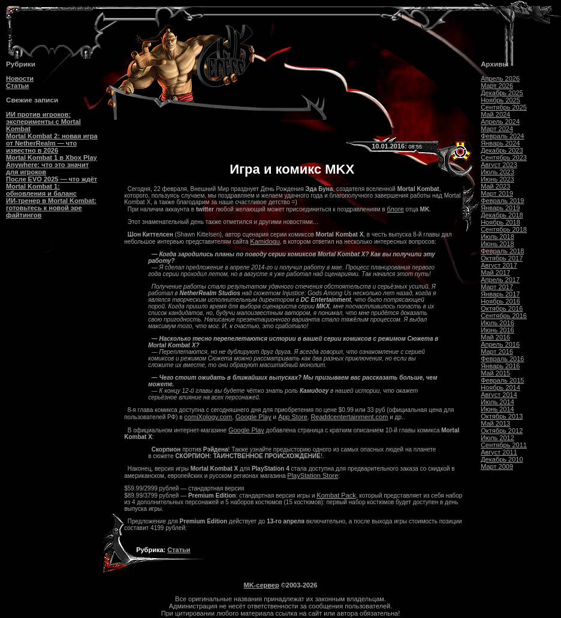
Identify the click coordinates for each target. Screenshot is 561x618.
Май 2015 (495, 373)
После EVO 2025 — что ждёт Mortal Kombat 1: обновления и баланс (51, 186)
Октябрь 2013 (502, 416)
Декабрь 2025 (502, 92)
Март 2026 (497, 85)
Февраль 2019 (502, 200)
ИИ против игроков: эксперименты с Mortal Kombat (43, 121)
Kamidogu (265, 241)
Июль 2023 (497, 171)
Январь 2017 (500, 294)
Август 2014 (499, 394)
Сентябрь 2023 (504, 157)
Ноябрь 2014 (500, 387)
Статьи (17, 85)
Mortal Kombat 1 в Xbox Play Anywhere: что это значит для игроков (51, 164)
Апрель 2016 (500, 344)
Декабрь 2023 (502, 150)
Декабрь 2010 (502, 459)
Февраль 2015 (502, 380)
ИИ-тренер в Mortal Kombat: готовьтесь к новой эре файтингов (51, 208)
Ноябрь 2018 (500, 222)
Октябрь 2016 (502, 308)
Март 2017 (497, 286)
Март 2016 (497, 351)
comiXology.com (208, 416)
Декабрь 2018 (502, 215)
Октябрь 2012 (502, 430)
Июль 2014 (497, 401)
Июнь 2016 (497, 330)
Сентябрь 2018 (504, 229)
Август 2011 (499, 452)
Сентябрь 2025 (504, 107)
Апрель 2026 (500, 78)
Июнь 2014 (497, 409)
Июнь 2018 (497, 243)
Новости (20, 78)
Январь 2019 (500, 207)
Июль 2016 (497, 322)
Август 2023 (499, 164)
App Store (292, 416)
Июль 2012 (497, 437)
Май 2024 (495, 114)
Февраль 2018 (502, 251)
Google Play (254, 416)
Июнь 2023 (497, 179)
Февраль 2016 (502, 358)
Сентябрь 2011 (504, 445)
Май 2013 (495, 423)
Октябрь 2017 (502, 258)
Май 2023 (495, 186)
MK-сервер (261, 585)
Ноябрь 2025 (500, 100)
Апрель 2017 (500, 279)
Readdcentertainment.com (349, 416)
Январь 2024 (500, 143)
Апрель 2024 (500, 121)
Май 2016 (495, 337)
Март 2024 (497, 128)
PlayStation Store (312, 475)
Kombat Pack (335, 495)
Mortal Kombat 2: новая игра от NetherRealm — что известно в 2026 (52, 143)
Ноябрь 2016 (500, 301)
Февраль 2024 (502, 136)
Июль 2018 (497, 236)
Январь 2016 (500, 365)
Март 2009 (497, 466)
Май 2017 (495, 272)
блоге (395, 209)
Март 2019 (497, 193)
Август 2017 (499, 265)
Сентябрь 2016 (504, 315)
